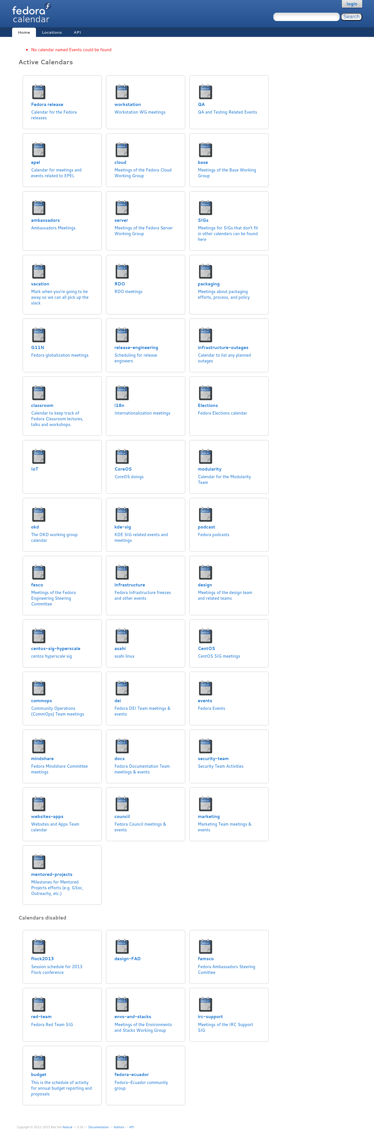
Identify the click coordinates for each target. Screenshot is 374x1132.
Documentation (98, 1127)
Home (24, 32)
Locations (52, 32)
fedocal (67, 1127)
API (77, 32)
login (352, 4)
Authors (119, 1127)
